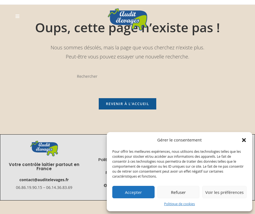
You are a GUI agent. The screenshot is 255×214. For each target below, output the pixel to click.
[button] (244, 140)
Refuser (178, 192)
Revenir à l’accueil (127, 103)
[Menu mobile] (17, 16)
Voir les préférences (224, 192)
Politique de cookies (179, 204)
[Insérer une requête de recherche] (127, 76)
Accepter (133, 192)
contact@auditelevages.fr (44, 179)
